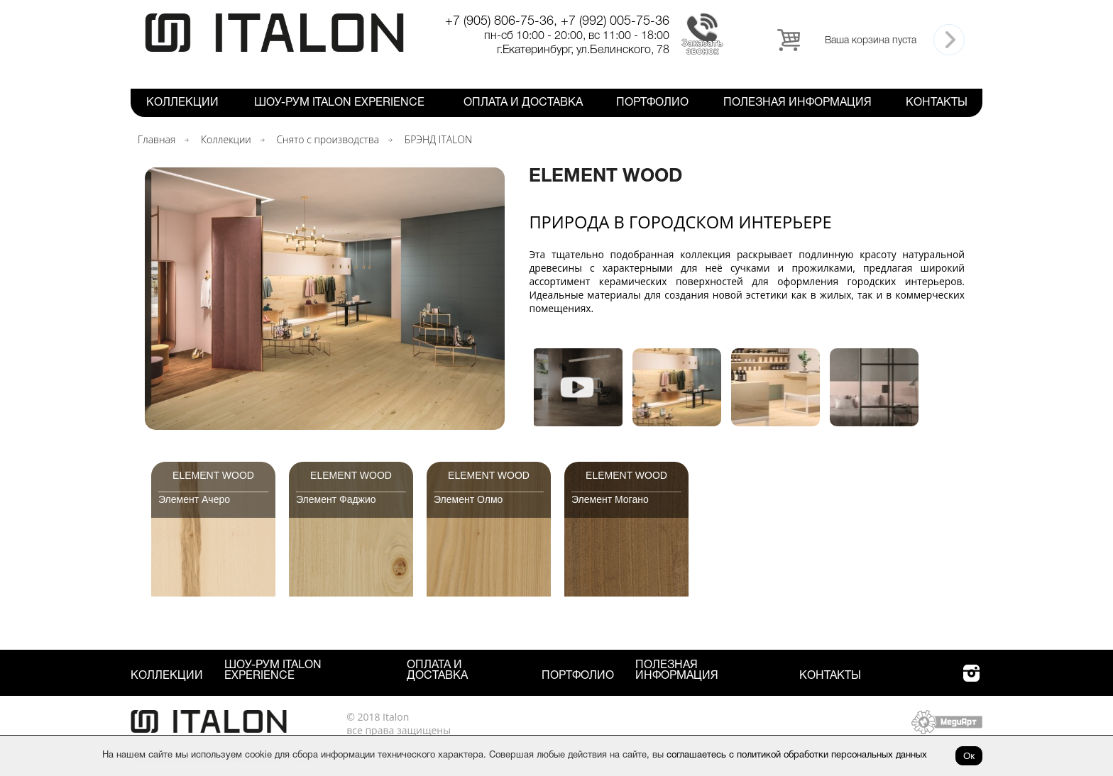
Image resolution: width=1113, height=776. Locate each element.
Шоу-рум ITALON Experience (339, 103)
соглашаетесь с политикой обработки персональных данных (797, 755)
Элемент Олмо (468, 499)
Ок (969, 755)
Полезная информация (797, 103)
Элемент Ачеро (194, 499)
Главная (156, 139)
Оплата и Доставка (523, 103)
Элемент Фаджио (336, 499)
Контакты (936, 103)
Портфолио (652, 103)
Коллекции (182, 103)
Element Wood (213, 475)
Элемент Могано (610, 499)
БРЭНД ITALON (438, 139)
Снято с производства (327, 139)
